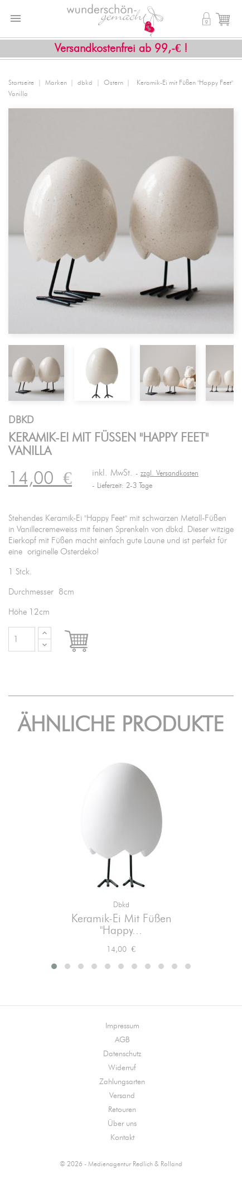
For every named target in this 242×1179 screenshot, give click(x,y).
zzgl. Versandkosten (170, 473)
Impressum (122, 1026)
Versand (122, 1096)
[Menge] (21, 639)
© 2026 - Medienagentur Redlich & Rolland (121, 1164)
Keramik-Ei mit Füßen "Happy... (121, 925)
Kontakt (122, 1138)
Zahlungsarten (122, 1082)
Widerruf (122, 1068)
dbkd (121, 905)
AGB (122, 1040)
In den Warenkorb (87, 642)
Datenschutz (122, 1054)
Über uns (122, 1124)
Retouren (122, 1110)
